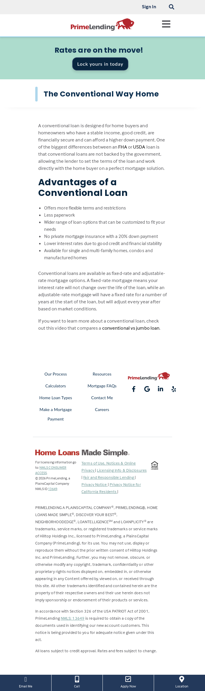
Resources (102, 373)
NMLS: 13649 (72, 618)
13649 (52, 489)
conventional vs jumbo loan (131, 328)
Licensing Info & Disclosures (122, 470)
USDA (139, 147)
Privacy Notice (94, 484)
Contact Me (102, 397)
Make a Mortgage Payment (55, 414)
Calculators (55, 385)
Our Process (55, 373)
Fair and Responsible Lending (109, 477)
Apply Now (128, 681)
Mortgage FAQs (101, 385)
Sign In (149, 6)
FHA (122, 147)
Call (77, 681)
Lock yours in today (100, 64)
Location (181, 681)
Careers (102, 409)
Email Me (25, 681)
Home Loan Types (55, 397)
